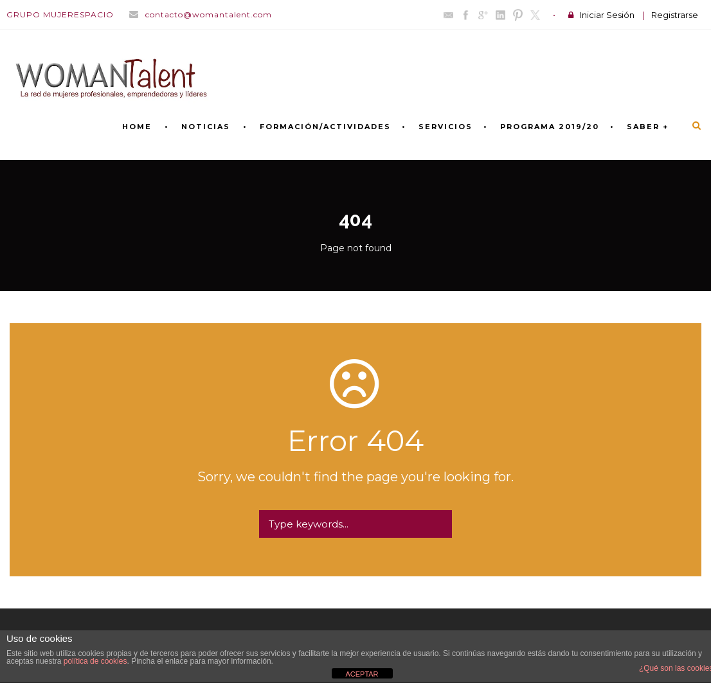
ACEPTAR (361, 674)
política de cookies (95, 661)
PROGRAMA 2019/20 (549, 126)
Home (137, 126)
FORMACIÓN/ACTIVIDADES (325, 126)
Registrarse (674, 15)
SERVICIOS (446, 126)
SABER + (648, 126)
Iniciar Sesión (607, 15)
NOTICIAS (205, 126)
